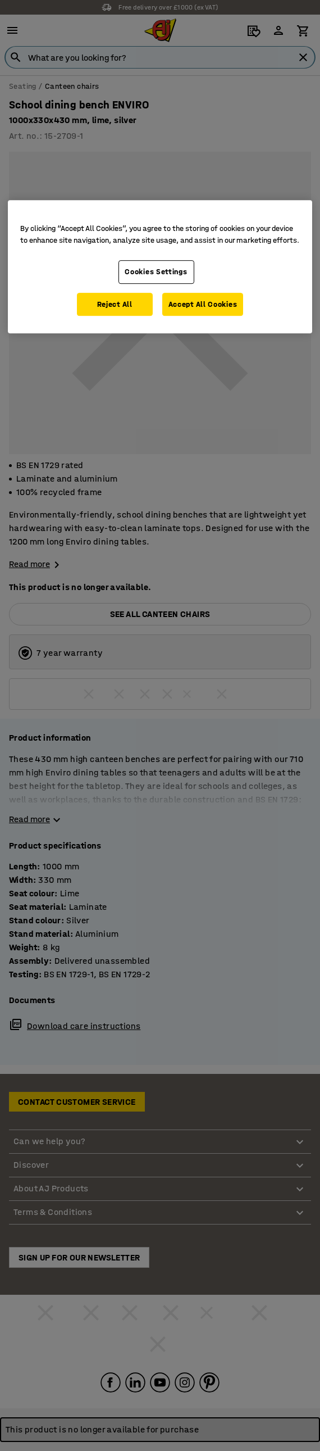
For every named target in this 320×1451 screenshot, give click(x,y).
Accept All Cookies (202, 304)
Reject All (114, 304)
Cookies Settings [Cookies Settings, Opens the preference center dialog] (156, 271)
